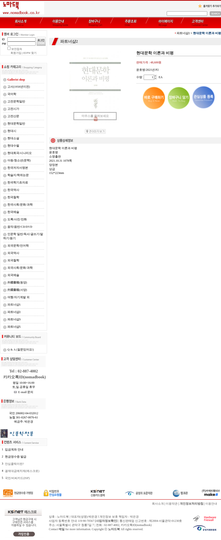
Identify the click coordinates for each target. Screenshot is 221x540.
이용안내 (211, 503)
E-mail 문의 (23, 392)
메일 (62, 529)
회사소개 (158, 503)
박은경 (134, 516)
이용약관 (172, 503)
